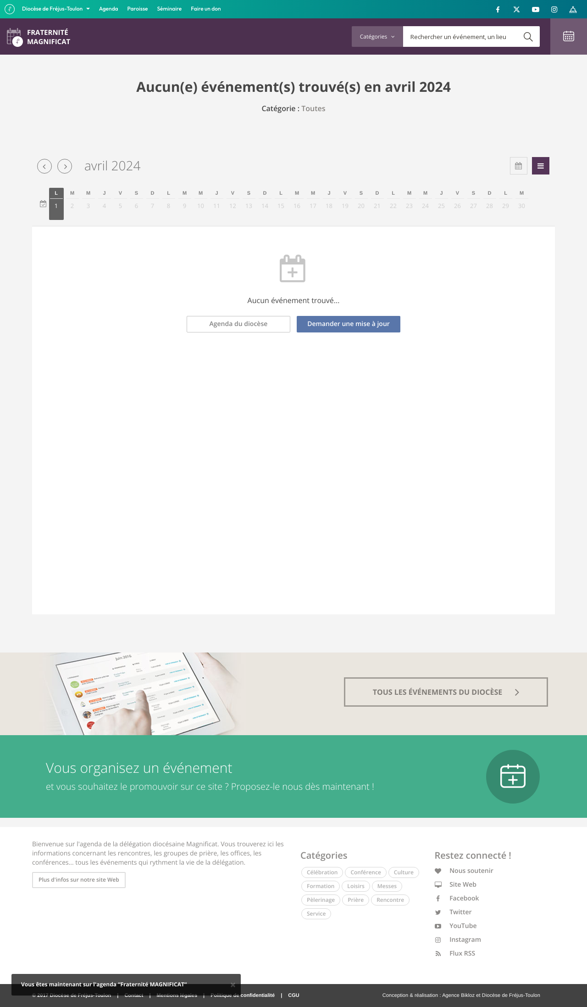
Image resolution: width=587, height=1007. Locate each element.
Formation (320, 886)
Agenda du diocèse (239, 324)
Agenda (108, 9)
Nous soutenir (464, 870)
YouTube (456, 926)
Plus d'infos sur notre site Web (79, 879)
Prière (356, 900)
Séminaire (169, 9)
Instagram (458, 939)
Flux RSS (455, 953)
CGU (293, 995)
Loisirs (355, 886)
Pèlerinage (321, 900)
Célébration (322, 872)
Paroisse (137, 9)
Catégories (377, 36)
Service (316, 913)
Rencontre (390, 900)
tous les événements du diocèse (446, 692)
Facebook (457, 898)
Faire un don (206, 9)
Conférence (365, 872)
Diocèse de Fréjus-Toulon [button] (53, 9)
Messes (387, 886)
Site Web (456, 884)
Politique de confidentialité (242, 995)
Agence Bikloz (458, 995)
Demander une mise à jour (348, 324)
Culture (404, 872)
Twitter (453, 912)
